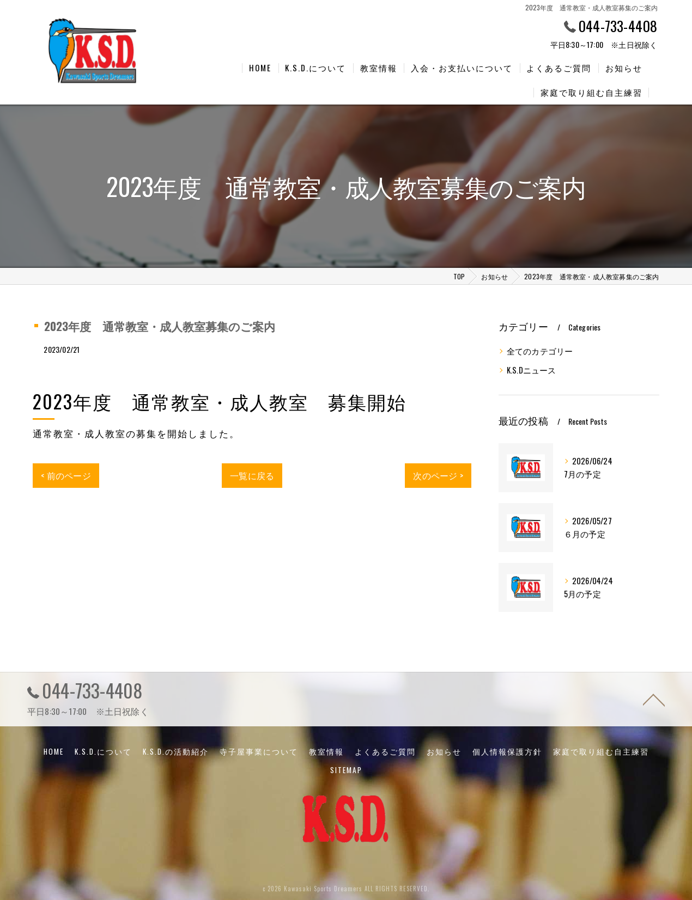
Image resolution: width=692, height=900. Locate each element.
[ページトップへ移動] (654, 697)
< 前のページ (65, 473)
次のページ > (438, 473)
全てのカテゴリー (540, 348)
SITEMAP (346, 767)
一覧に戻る (252, 473)
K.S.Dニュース (531, 368)
